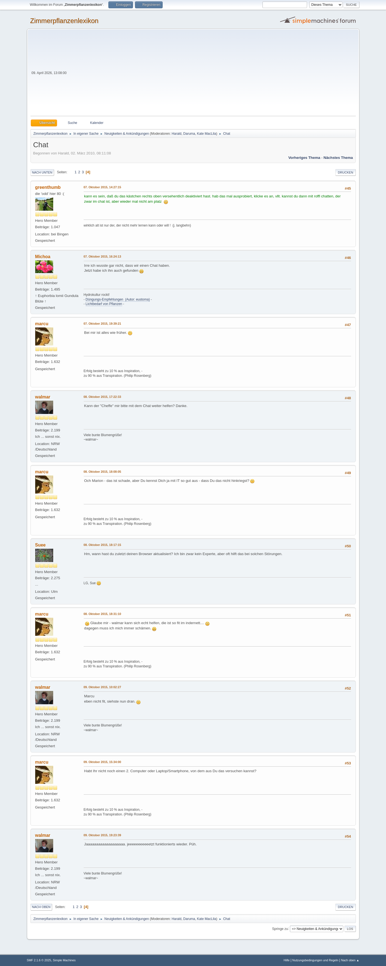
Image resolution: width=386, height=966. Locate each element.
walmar (42, 397)
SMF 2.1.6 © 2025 (39, 960)
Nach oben (41, 907)
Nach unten (42, 172)
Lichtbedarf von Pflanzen (104, 304)
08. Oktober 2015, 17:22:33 (102, 396)
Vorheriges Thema (304, 158)
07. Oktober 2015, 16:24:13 (102, 256)
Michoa (42, 256)
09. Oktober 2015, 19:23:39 (102, 835)
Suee (40, 545)
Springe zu (280, 929)
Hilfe (286, 960)
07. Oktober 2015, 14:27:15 (102, 187)
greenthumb (48, 187)
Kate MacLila (206, 134)
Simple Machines (64, 960)
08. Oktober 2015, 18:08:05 (102, 471)
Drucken (345, 172)
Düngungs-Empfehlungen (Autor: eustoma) (118, 299)
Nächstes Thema (338, 158)
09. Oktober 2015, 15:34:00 (102, 762)
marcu (41, 323)
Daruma (189, 134)
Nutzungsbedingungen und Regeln (315, 960)
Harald (176, 134)
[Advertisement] (212, 74)
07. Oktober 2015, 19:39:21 (102, 323)
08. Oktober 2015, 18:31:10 (102, 614)
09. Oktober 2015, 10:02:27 (102, 687)
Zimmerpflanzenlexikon (64, 20)
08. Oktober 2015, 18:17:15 (102, 544)
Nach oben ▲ (350, 960)
